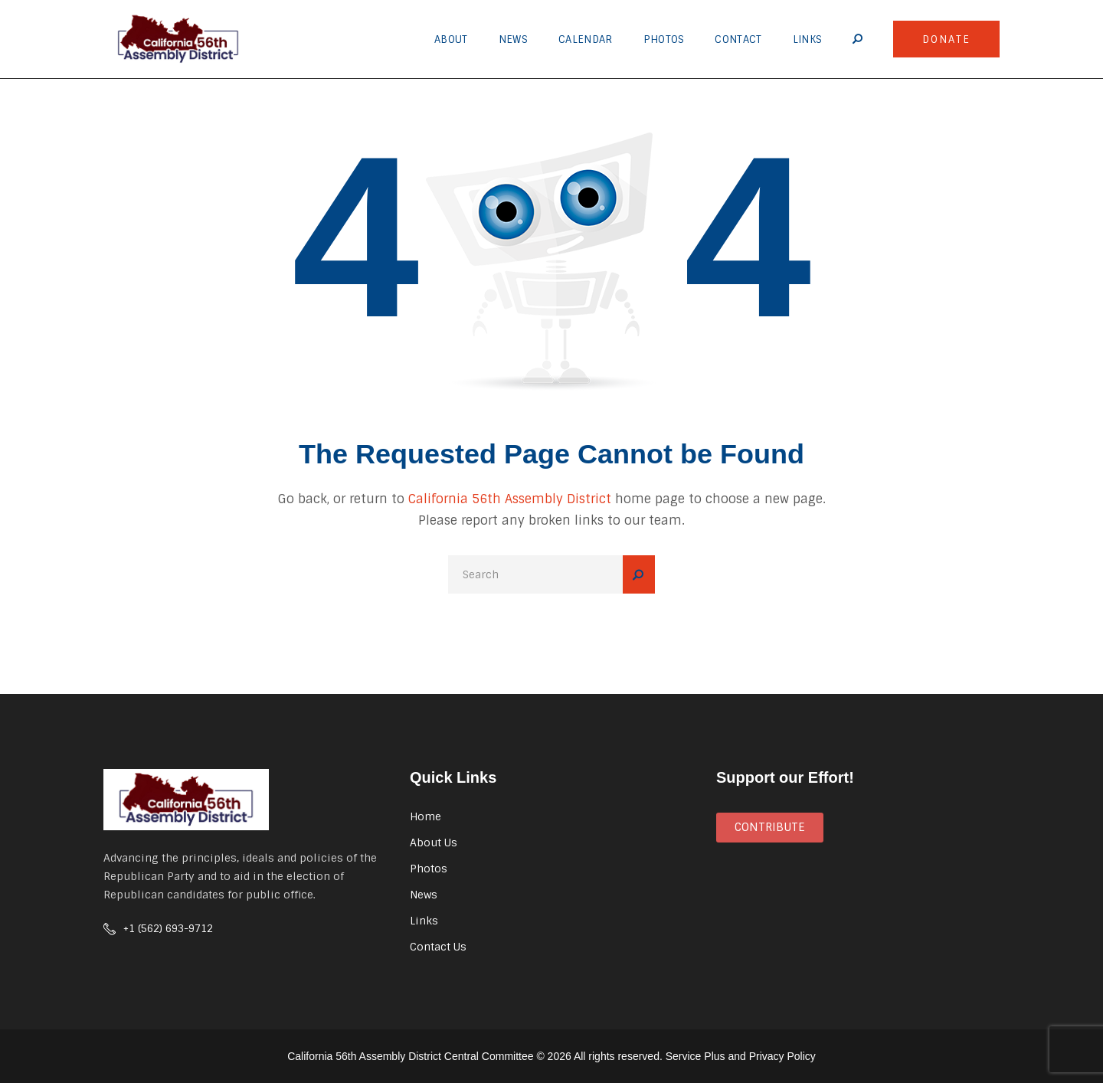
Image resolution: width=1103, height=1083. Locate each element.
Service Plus (695, 1056)
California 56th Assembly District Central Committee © (416, 1056)
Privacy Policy (782, 1056)
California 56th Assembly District (509, 499)
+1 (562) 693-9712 (168, 928)
